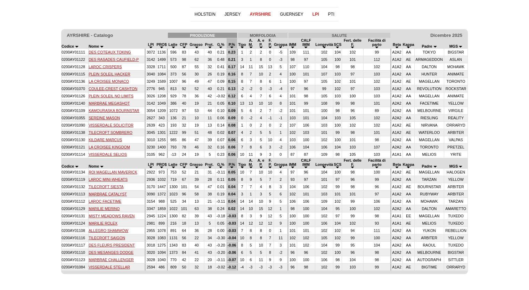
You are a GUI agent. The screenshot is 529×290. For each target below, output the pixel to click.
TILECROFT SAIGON (107, 238)
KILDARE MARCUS (105, 140)
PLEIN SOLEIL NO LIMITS (111, 96)
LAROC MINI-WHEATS (108, 179)
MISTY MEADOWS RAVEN (112, 216)
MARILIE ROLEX (103, 223)
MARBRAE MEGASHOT (109, 103)
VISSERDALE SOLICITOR (111, 125)
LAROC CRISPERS (105, 67)
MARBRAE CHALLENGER (111, 260)
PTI (331, 14)
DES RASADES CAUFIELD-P (114, 59)
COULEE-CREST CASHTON (113, 89)
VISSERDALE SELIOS (108, 154)
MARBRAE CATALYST (108, 194)
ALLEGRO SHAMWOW (108, 230)
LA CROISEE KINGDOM (109, 147)
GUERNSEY (291, 14)
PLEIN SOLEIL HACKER (109, 74)
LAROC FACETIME (105, 201)
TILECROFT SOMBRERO (110, 132)
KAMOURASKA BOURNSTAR (114, 110)
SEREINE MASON (104, 118)
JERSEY (233, 14)
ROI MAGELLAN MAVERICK (113, 172)
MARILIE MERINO (104, 209)
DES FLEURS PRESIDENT (112, 245)
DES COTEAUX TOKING (110, 52)
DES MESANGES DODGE (111, 252)
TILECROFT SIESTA (106, 187)
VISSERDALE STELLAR (109, 267)
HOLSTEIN (205, 14)
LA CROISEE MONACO (109, 81)
